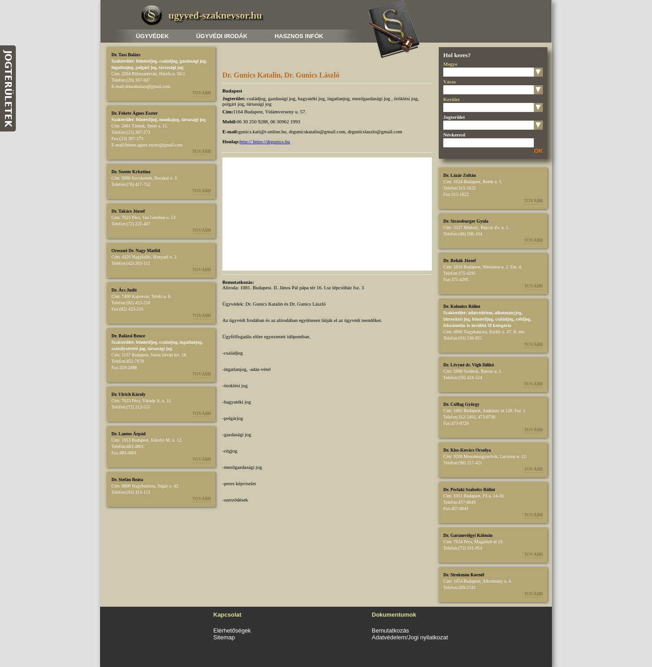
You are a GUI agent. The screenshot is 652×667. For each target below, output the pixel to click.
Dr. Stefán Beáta (127, 479)
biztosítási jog (456, 318)
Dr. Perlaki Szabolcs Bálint (469, 489)
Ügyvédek (152, 36)
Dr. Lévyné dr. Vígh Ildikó (468, 364)
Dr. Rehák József (459, 260)
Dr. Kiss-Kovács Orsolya (467, 450)
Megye (450, 64)
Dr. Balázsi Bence (128, 335)
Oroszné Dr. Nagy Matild (135, 250)
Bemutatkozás (390, 630)
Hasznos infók (298, 36)
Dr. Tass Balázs (125, 54)
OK (538, 150)
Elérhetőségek (232, 630)
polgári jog (145, 67)
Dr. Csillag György (461, 404)
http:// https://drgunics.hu (265, 141)
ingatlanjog (122, 67)
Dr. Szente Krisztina (130, 171)
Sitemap (224, 637)
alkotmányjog (508, 312)
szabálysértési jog (128, 348)
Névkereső (454, 134)
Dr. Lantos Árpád (128, 433)
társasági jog (171, 67)
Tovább (201, 92)
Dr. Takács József (128, 211)
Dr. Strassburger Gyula (466, 221)
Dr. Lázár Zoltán (459, 175)
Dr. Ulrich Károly (128, 394)
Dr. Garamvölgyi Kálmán (468, 535)
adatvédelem (480, 312)
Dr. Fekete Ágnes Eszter (134, 113)
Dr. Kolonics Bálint (461, 306)
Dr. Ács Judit (124, 289)
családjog (168, 60)
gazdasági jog (193, 60)
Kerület (451, 99)
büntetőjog (146, 60)
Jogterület (454, 117)
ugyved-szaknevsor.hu (215, 15)
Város (449, 81)
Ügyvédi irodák (221, 36)
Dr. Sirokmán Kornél (463, 574)
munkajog (169, 119)
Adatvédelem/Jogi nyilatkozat (410, 637)
